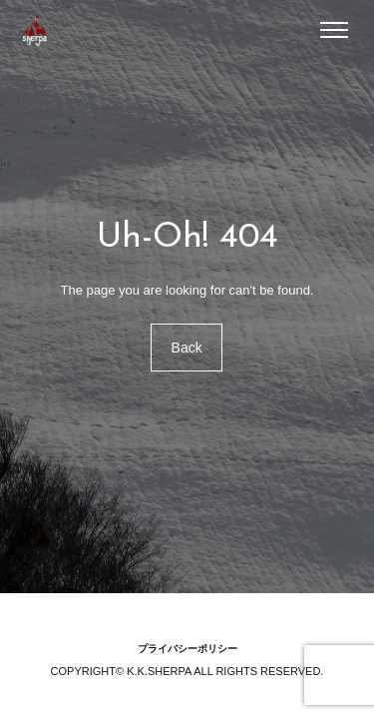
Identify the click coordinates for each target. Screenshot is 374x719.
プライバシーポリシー (187, 648)
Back (187, 348)
